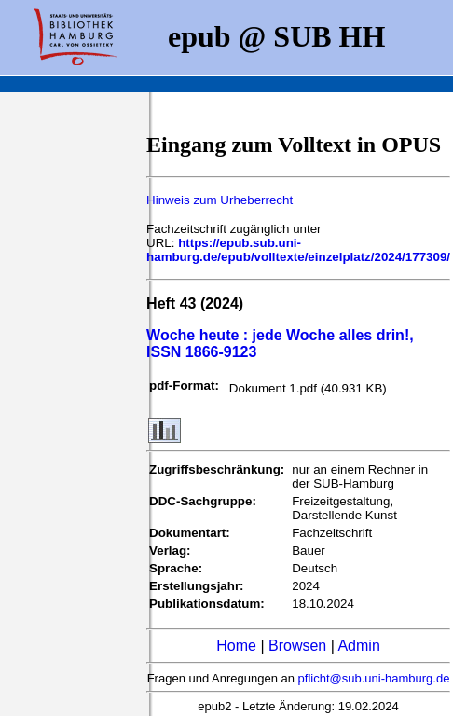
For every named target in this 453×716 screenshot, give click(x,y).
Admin (358, 646)
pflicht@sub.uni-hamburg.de (374, 678)
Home (236, 646)
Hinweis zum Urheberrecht (219, 200)
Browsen (297, 646)
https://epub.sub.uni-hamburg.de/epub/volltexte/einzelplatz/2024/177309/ (298, 250)
